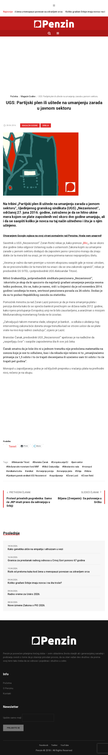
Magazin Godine (28, 96)
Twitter (54, 745)
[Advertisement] (54, 67)
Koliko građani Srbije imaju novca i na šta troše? (35, 582)
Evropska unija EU (60, 462)
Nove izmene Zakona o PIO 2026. (26, 605)
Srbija (45, 125)
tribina (88, 471)
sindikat (29, 471)
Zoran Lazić (72, 475)
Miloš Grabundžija (51, 466)
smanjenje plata (65, 471)
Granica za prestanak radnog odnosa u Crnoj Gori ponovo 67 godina (46, 560)
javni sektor (78, 462)
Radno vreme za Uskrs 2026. (24, 594)
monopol (88, 466)
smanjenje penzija (45, 471)
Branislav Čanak (41, 462)
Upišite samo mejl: (12, 717)
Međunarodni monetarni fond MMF (23, 466)
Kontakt (7, 693)
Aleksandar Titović (21, 462)
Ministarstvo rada (71, 466)
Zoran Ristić (88, 475)
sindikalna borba (15, 471)
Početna (14, 96)
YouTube (65, 745)
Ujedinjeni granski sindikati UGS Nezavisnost (27, 475)
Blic (85, 243)
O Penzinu (8, 688)
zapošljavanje (57, 475)
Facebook (43, 745)
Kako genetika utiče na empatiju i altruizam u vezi (35, 549)
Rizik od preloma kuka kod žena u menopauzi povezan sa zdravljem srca (49, 571)
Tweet (12, 446)
